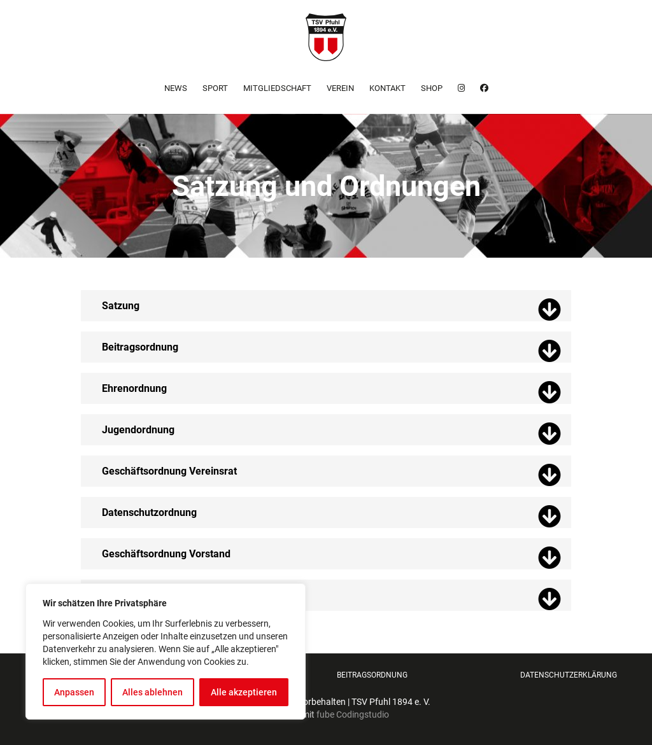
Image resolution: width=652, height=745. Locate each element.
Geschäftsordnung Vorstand (166, 554)
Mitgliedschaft (277, 88)
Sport (215, 88)
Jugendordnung (138, 430)
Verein (340, 88)
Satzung (120, 306)
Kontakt (387, 88)
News (175, 88)
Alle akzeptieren (244, 692)
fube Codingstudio (352, 714)
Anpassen (74, 692)
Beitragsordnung (140, 347)
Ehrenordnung (134, 388)
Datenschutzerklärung (568, 675)
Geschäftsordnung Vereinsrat (169, 471)
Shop (432, 88)
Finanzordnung (136, 595)
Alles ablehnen (152, 692)
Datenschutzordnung (149, 512)
